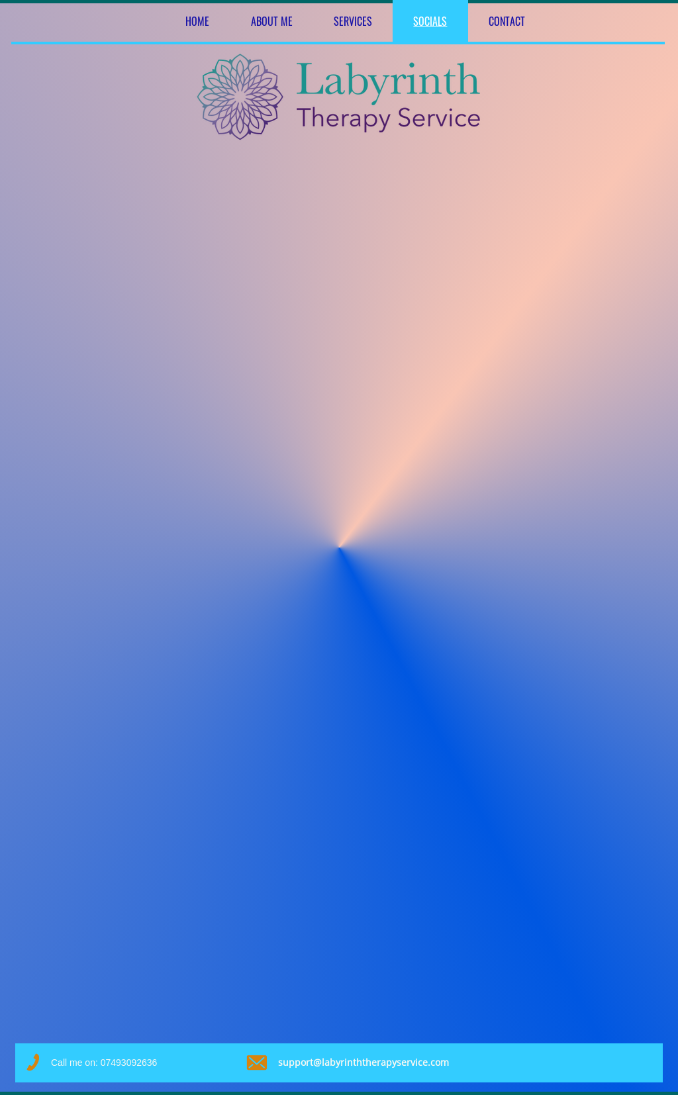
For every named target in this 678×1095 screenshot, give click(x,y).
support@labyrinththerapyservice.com (363, 1062)
